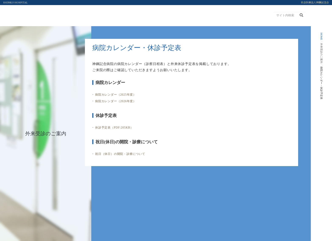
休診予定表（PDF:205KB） (114, 127)
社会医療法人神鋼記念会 (315, 2)
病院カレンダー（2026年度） (115, 101)
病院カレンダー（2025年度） (115, 94)
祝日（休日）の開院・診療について (120, 154)
